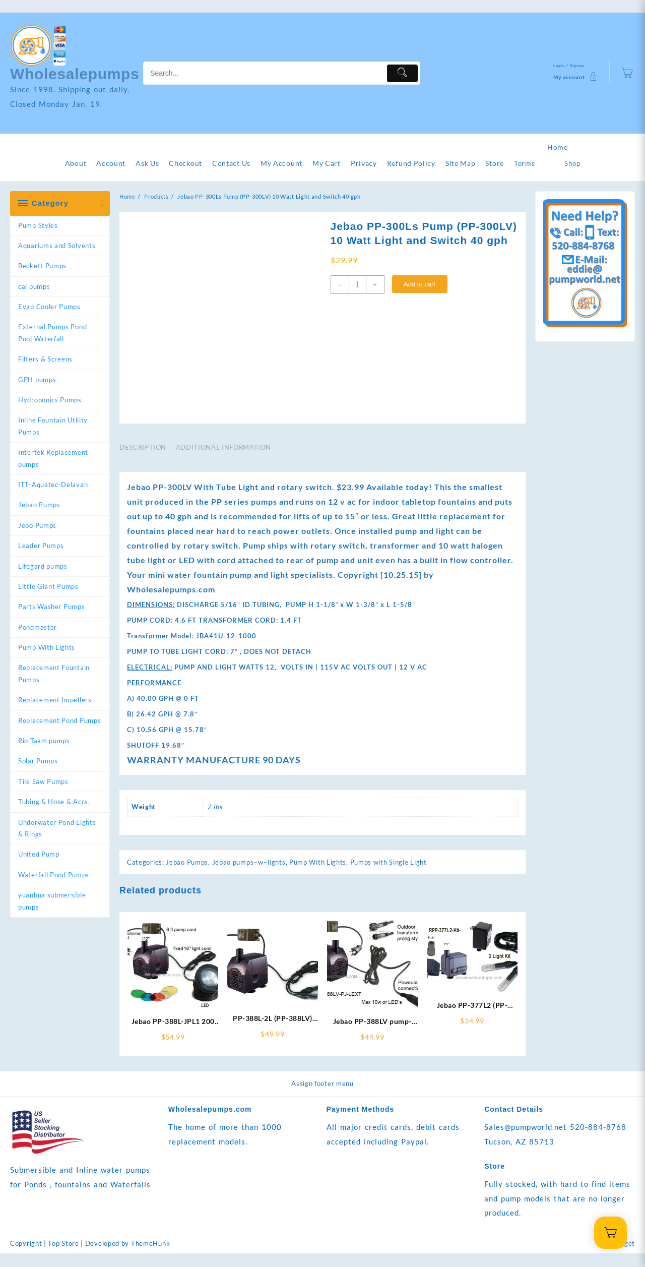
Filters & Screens (45, 359)
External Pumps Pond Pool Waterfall (52, 332)
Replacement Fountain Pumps (54, 673)
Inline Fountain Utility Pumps (53, 426)
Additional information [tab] (223, 461)
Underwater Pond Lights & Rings (57, 828)
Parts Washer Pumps (51, 606)
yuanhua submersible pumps (52, 901)
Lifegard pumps (43, 566)
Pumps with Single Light (388, 876)
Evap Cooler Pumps (49, 307)
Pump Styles (38, 225)
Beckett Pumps (42, 266)
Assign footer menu (322, 1097)
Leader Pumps (40, 545)
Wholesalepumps (75, 74)
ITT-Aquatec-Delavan (53, 484)
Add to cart (419, 284)
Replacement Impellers (55, 700)
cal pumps (34, 286)
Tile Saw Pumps (43, 781)
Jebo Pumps (37, 525)
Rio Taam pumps (44, 741)
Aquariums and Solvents (56, 246)
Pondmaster (37, 627)
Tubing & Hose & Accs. (54, 802)
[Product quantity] (357, 284)
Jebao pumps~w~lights (249, 876)
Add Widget (616, 1257)
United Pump (38, 854)
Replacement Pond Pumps (59, 720)
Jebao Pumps (39, 505)
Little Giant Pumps (48, 586)
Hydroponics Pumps (50, 400)
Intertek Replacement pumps (53, 458)
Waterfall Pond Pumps (53, 875)
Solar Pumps (38, 761)
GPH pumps (37, 380)
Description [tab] (142, 461)
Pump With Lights (46, 647)
